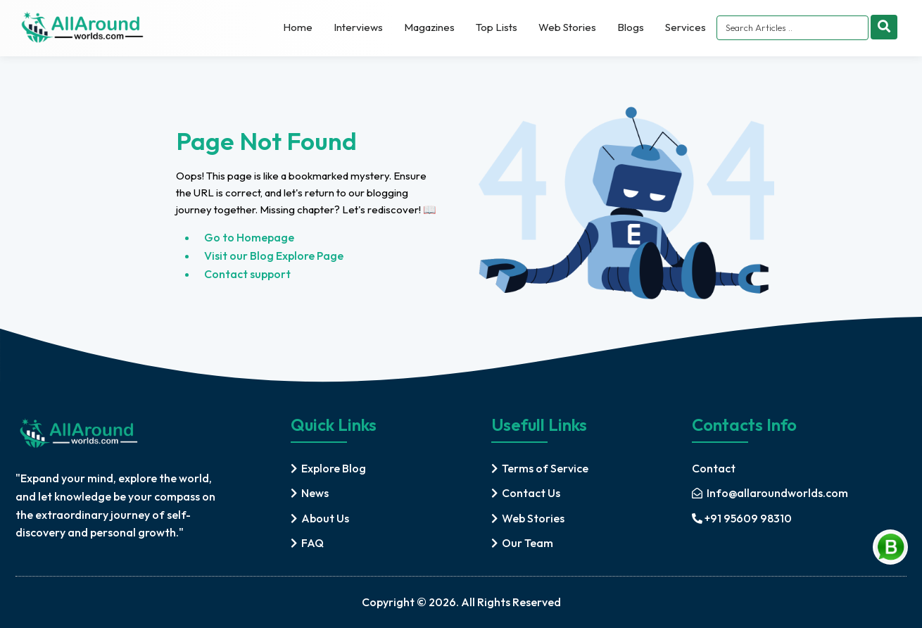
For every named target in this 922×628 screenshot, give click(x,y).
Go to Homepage (249, 237)
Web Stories (567, 27)
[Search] (884, 27)
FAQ (312, 543)
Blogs (630, 27)
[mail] (770, 493)
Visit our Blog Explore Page (273, 256)
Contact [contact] (713, 468)
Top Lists (496, 27)
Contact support (247, 274)
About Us (325, 518)
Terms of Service (545, 468)
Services (685, 27)
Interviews (358, 27)
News (315, 493)
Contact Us (531, 493)
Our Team (527, 543)
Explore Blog (333, 468)
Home (297, 27)
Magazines (429, 27)
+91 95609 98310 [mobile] (742, 518)
